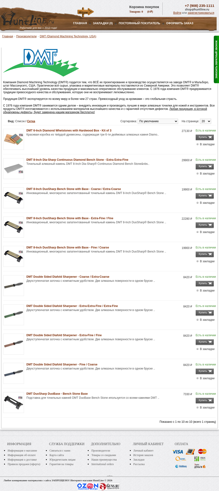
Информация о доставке (22, 459)
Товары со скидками (103, 455)
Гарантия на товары (61, 464)
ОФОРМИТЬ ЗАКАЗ (179, 23)
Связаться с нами (59, 450)
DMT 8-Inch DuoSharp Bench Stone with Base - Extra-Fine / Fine (69, 218)
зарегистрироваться (201, 13)
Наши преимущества (104, 459)
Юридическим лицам (62, 459)
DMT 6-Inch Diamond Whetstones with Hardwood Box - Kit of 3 (68, 130)
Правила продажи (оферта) (24, 464)
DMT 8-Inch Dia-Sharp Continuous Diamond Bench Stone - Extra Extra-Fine (77, 159)
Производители (26, 36)
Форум (83, 12)
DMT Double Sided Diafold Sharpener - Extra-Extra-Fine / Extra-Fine (72, 306)
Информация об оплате (22, 455)
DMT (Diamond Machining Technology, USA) (68, 36)
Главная (80, 23)
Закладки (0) (103, 23)
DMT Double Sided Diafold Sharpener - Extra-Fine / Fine (64, 335)
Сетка (31, 121)
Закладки (139, 459)
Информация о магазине (22, 450)
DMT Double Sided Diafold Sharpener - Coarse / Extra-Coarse (67, 276)
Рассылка (139, 464)
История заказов (143, 455)
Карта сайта (56, 455)
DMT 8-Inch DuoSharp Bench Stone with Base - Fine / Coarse (67, 247)
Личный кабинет (143, 450)
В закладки (207, 144)
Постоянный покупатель (139, 23)
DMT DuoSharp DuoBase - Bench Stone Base (57, 393)
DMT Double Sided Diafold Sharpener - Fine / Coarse (61, 364)
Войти (177, 13)
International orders (102, 464)
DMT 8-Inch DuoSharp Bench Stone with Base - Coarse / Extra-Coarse (73, 189)
